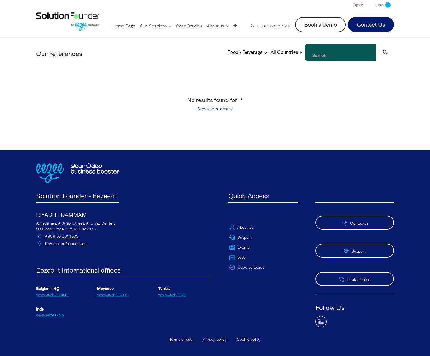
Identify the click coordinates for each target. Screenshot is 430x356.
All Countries (296, 52)
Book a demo (320, 25)
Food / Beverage (257, 52)
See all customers (215, 108)
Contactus (354, 218)
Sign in (358, 5)
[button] (259, 52)
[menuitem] (124, 26)
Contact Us (371, 25)
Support (354, 242)
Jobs (384, 5)
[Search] (391, 52)
